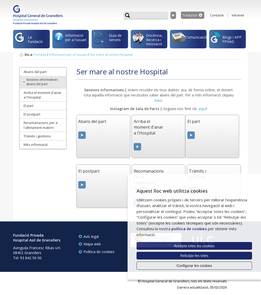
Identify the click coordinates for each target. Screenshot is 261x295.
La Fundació (29, 40)
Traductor (190, 15)
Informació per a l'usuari (70, 38)
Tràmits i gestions (37, 136)
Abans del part (35, 71)
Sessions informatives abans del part (42, 81)
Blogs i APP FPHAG (226, 38)
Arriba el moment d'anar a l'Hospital (42, 95)
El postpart (32, 114)
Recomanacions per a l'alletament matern (40, 125)
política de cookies (189, 228)
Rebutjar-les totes (194, 256)
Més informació (36, 144)
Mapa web (92, 244)
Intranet (238, 15)
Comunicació (189, 38)
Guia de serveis (107, 40)
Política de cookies (98, 251)
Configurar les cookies (194, 266)
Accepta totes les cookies (194, 246)
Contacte (217, 15)
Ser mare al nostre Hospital (111, 54)
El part (28, 105)
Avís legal (91, 236)
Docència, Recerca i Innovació (147, 39)
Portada (40, 54)
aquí (202, 108)
